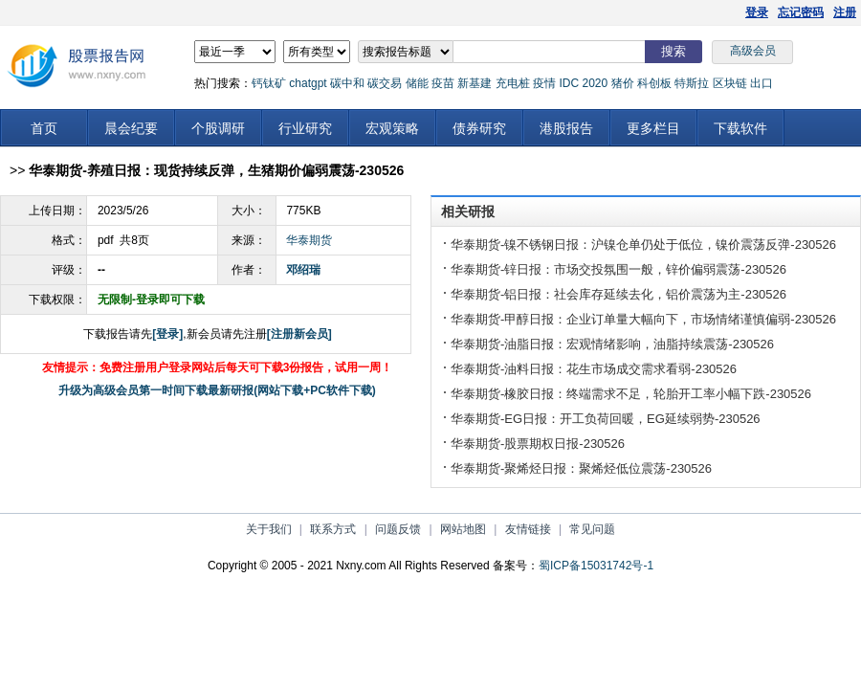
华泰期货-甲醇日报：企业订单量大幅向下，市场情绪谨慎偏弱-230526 (643, 319)
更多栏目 (653, 128)
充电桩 (513, 83)
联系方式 (333, 529)
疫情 (544, 83)
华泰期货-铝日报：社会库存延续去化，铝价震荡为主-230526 (618, 294)
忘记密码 (801, 12)
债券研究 (479, 128)
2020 (594, 83)
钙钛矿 (269, 83)
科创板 (654, 83)
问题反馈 (398, 529)
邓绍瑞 (303, 270)
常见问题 (592, 529)
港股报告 (566, 128)
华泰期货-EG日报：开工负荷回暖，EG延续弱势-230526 (606, 418)
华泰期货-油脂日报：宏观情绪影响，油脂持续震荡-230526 (612, 344)
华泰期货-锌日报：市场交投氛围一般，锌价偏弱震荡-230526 (618, 269)
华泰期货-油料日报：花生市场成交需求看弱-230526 (594, 369)
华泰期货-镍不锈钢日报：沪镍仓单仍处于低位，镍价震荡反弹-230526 (643, 244)
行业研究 (305, 128)
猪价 (622, 83)
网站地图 (463, 529)
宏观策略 (392, 128)
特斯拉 (691, 83)
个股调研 (218, 128)
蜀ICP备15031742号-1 (596, 565)
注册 (844, 12)
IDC (569, 83)
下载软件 (740, 128)
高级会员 (753, 50)
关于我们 (269, 529)
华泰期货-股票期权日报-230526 (538, 443)
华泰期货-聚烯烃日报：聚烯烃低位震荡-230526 (581, 468)
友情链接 (528, 529)
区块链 (730, 83)
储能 (417, 83)
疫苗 (442, 83)
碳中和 (347, 83)
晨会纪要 (131, 128)
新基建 (474, 83)
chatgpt (307, 83)
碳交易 (384, 83)
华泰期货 (309, 240)
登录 (756, 12)
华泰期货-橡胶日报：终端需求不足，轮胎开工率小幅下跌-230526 (631, 394)
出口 (761, 83)
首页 (44, 128)
